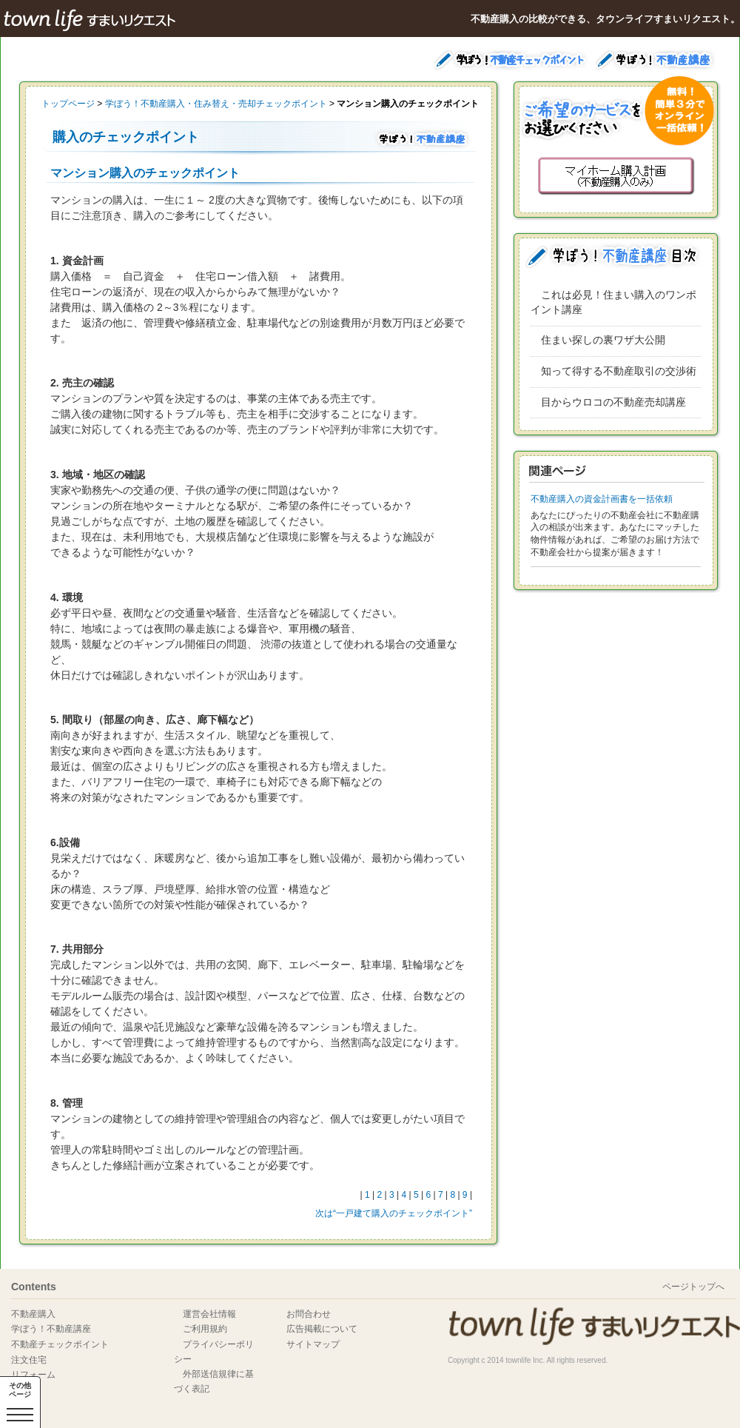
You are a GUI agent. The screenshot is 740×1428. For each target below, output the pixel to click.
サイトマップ (313, 1344)
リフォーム (33, 1375)
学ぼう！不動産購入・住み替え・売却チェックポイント (216, 103)
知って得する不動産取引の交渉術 (618, 371)
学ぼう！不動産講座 (51, 1329)
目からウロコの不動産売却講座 (613, 402)
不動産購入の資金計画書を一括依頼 (602, 499)
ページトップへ (693, 1286)
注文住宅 (29, 1360)
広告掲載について (321, 1329)
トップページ (68, 103)
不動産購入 (33, 1314)
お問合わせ (308, 1314)
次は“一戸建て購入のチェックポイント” (393, 1213)
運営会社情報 (209, 1314)
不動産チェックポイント (60, 1344)
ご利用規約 (205, 1329)
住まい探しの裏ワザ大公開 (603, 340)
